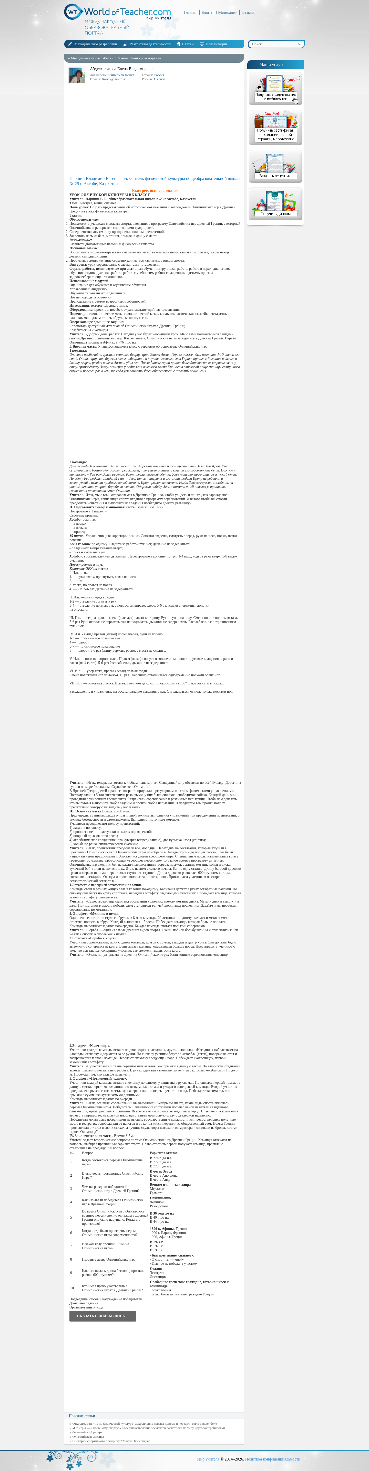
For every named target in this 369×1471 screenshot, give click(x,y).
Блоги (207, 12)
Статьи (187, 44)
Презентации (216, 44)
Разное (122, 58)
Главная (191, 12)
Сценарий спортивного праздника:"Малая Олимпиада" (111, 1441)
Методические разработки (95, 44)
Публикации (227, 12)
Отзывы (248, 12)
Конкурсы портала (146, 58)
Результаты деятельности (150, 44)
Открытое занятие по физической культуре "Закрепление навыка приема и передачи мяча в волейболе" (145, 1423)
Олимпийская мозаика (88, 1436)
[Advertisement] (155, 132)
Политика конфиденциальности (272, 1459)
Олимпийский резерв (87, 1432)
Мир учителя (208, 1459)
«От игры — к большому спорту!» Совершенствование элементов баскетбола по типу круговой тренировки (149, 1428)
